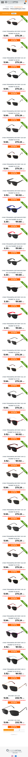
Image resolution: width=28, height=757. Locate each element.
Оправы (11, 6)
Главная (7, 6)
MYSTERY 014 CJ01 (14, 696)
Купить (14, 40)
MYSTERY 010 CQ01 (14, 720)
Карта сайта (15, 752)
